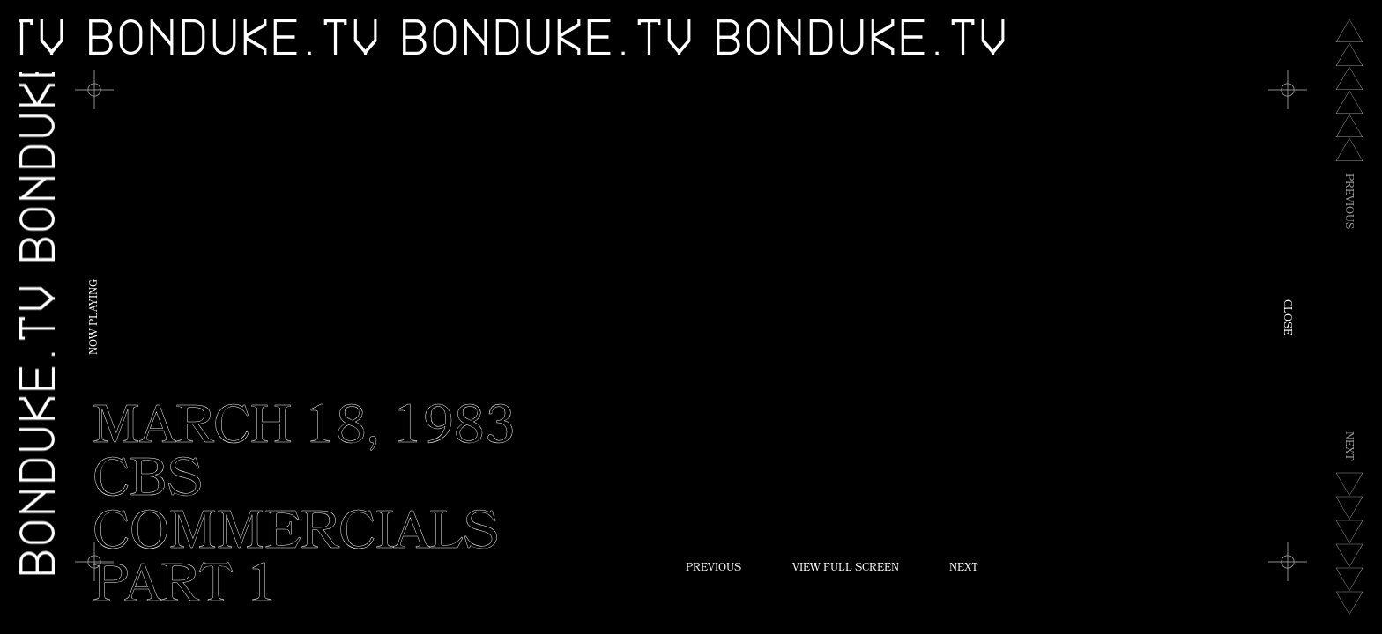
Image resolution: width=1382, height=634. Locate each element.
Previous (713, 569)
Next (963, 569)
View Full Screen (845, 569)
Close (1286, 317)
